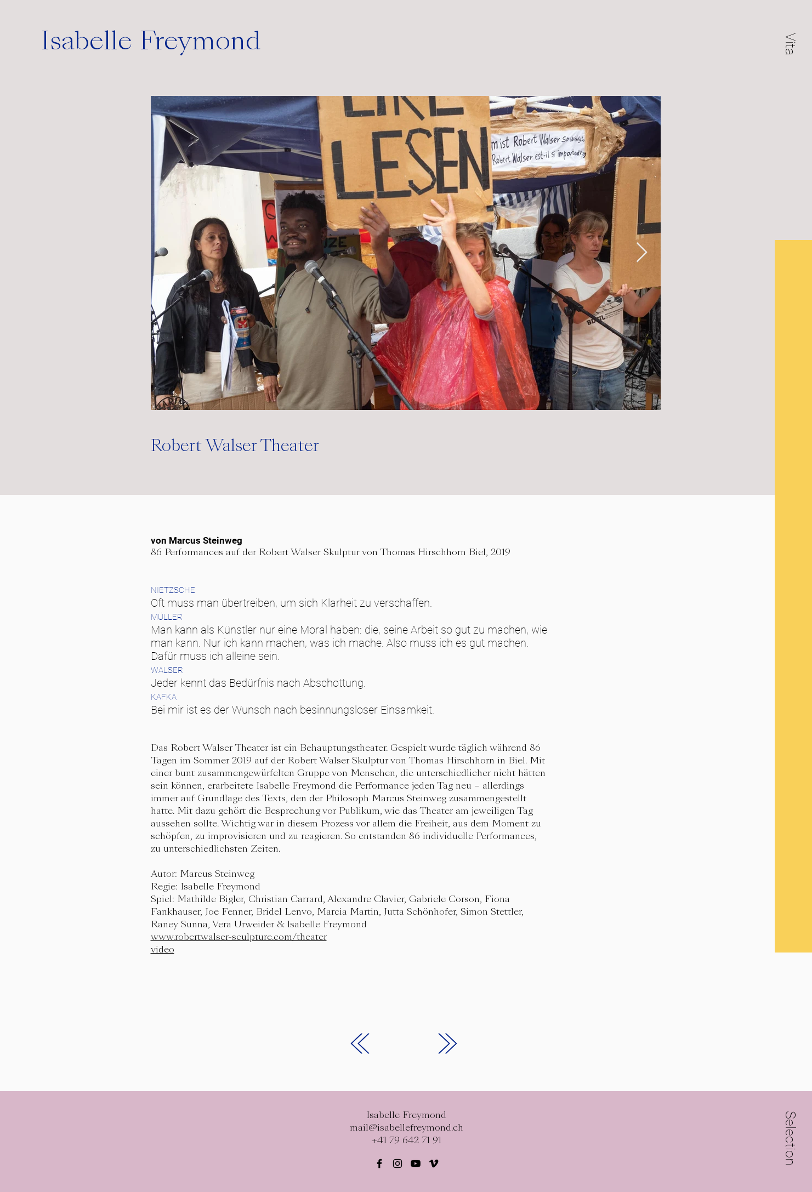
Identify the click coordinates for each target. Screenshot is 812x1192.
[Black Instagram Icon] (397, 1163)
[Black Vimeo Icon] (434, 1163)
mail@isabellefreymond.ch (406, 1127)
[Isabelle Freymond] (167, 41)
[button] (791, 44)
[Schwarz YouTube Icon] (416, 1163)
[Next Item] (641, 253)
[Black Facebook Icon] (379, 1163)
